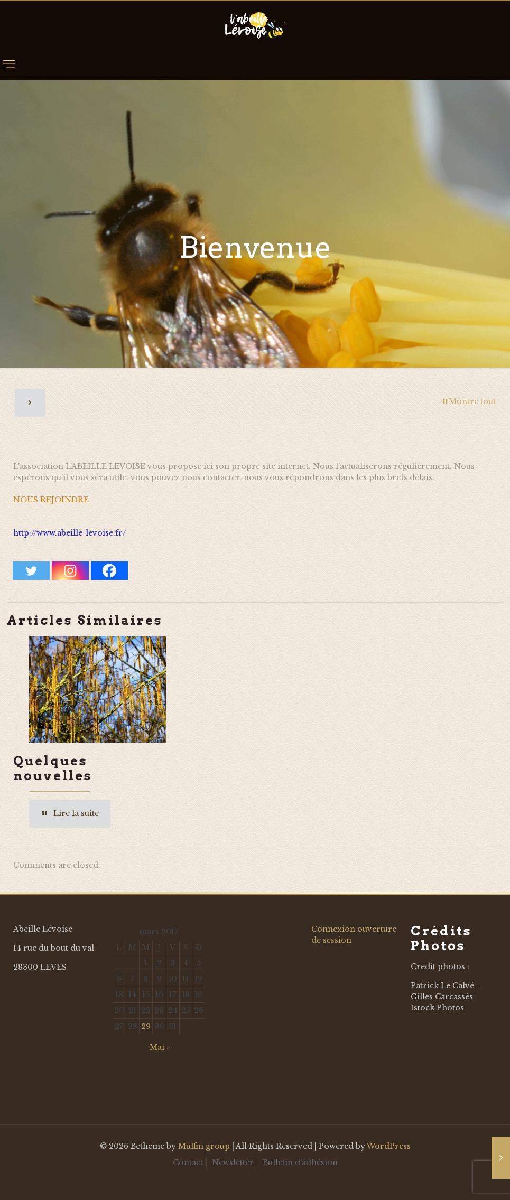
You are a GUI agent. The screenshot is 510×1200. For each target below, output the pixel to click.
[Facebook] (109, 570)
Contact (188, 1162)
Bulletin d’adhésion (300, 1162)
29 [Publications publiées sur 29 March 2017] (146, 1026)
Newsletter (233, 1162)
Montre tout (468, 401)
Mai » (160, 1047)
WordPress (389, 1146)
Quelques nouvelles (52, 768)
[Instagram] (70, 570)
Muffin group (204, 1146)
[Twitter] (31, 570)
